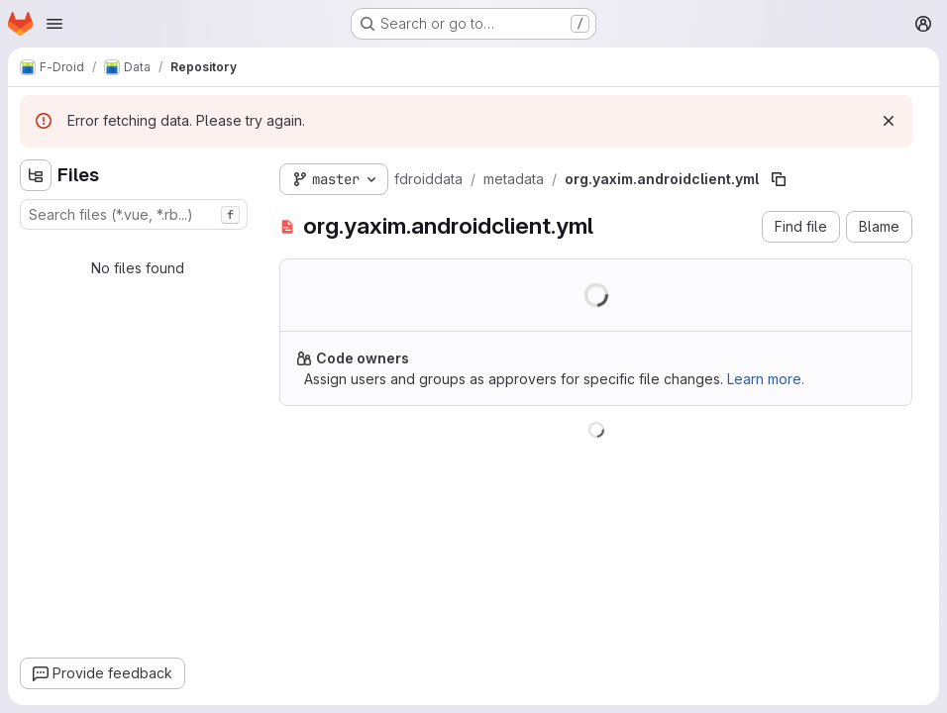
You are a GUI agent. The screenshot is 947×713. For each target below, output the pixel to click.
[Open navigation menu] (54, 24)
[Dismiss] (888, 121)
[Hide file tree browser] (36, 175)
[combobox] (134, 214)
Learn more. (765, 378)
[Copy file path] (778, 179)
